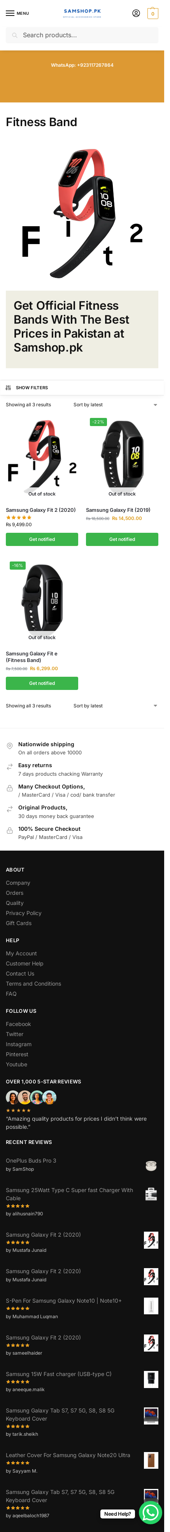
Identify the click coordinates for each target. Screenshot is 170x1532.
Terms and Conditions (33, 983)
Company (18, 882)
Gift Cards (19, 923)
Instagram (19, 1044)
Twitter (14, 1034)
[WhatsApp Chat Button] (150, 1512)
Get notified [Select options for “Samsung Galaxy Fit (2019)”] (122, 539)
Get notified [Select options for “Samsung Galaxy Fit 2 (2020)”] (42, 539)
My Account (21, 953)
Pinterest (17, 1054)
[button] (151, 13)
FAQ (11, 993)
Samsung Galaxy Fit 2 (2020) (41, 510)
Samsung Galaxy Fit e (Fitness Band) (32, 656)
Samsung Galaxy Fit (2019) (118, 510)
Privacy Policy (24, 913)
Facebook (18, 1024)
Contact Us (20, 973)
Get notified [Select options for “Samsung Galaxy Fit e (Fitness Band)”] (42, 683)
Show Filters (26, 387)
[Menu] (17, 13)
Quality (15, 902)
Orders (14, 892)
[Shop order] (116, 404)
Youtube (16, 1064)
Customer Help (25, 963)
